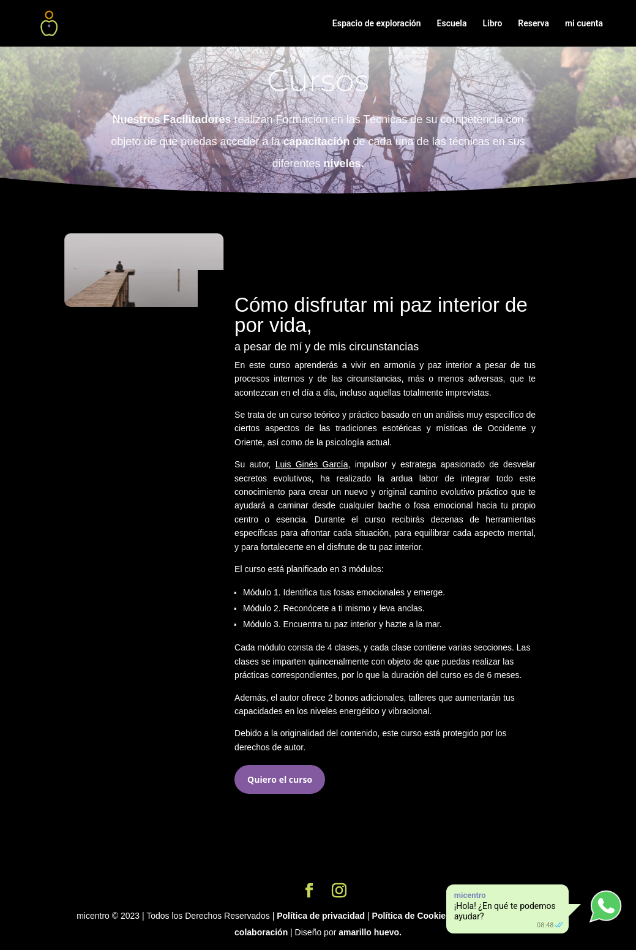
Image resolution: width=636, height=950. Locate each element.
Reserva (533, 23)
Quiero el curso (279, 779)
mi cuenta (584, 23)
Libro (492, 23)
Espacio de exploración (376, 23)
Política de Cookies (411, 916)
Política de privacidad (321, 916)
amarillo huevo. (370, 932)
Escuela (452, 23)
